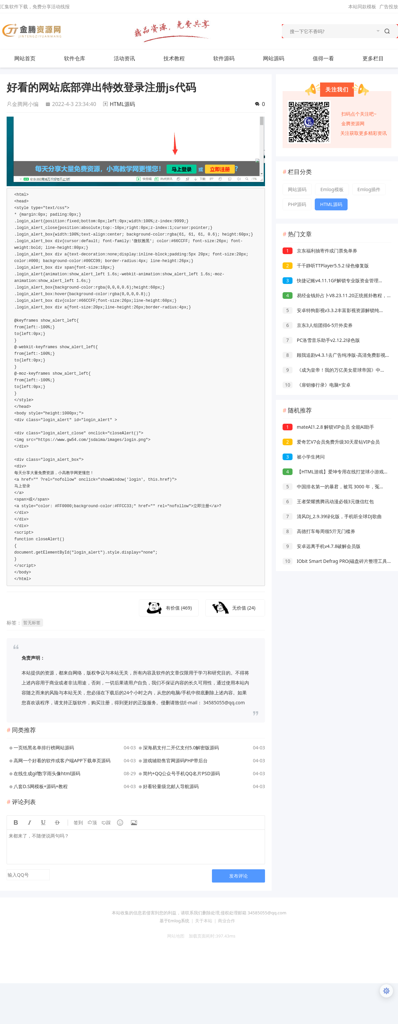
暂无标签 (31, 622)
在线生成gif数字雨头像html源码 (47, 773)
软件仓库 (81, 58)
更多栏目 (380, 58)
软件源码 (230, 58)
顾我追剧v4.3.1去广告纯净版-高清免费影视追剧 (339, 355)
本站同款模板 (362, 6)
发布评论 (238, 876)
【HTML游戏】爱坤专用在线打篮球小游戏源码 (338, 471)
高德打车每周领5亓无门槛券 (319, 531)
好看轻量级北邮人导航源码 (171, 786)
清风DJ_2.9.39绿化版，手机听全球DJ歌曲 (332, 516)
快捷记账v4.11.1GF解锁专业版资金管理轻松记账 (340, 280)
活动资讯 (131, 58)
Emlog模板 (332, 189)
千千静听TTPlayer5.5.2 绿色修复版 (326, 265)
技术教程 (181, 58)
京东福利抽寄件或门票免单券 (320, 250)
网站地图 (173, 936)
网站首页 (24, 58)
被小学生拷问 (304, 457)
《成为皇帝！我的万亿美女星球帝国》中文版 (336, 370)
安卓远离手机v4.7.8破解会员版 (322, 546)
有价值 (179, 608)
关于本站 (203, 921)
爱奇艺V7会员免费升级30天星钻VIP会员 (331, 442)
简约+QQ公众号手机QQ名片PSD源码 (181, 773)
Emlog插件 (369, 189)
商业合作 (226, 921)
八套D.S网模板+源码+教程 (41, 786)
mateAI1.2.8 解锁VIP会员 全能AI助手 (328, 427)
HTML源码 (122, 104)
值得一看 (330, 58)
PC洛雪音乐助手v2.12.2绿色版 (321, 340)
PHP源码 (297, 204)
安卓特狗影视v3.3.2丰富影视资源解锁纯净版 (335, 310)
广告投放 (388, 6)
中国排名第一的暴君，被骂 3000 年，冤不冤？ (338, 486)
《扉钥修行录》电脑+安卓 (317, 385)
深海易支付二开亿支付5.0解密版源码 (181, 747)
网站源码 (280, 58)
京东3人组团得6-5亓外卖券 (318, 325)
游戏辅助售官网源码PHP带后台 (175, 760)
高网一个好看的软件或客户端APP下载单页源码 (62, 760)
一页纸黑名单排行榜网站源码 (44, 747)
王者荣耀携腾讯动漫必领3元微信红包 (328, 501)
